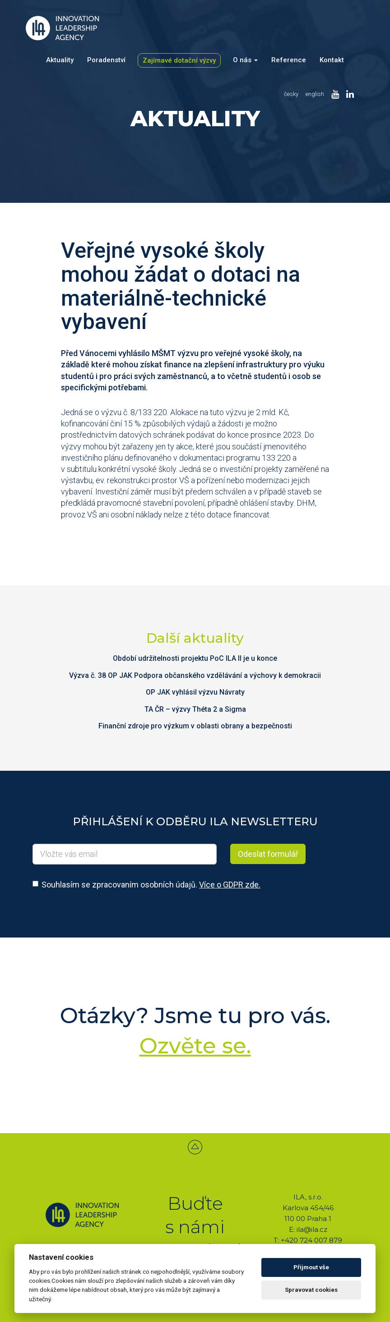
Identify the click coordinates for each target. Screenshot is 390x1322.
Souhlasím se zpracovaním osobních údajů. (151, 884)
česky (291, 94)
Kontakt (332, 60)
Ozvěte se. (195, 1046)
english (315, 94)
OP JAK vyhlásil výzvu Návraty (195, 692)
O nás (245, 60)
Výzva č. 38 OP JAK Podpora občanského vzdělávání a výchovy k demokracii (195, 675)
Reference (288, 60)
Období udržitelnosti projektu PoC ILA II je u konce (195, 658)
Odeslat (268, 854)
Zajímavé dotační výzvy (179, 60)
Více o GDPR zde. (229, 884)
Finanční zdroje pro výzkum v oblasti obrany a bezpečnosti (195, 726)
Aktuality (60, 60)
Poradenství (106, 60)
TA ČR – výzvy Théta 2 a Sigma (195, 709)
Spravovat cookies (311, 1289)
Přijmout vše (311, 1267)
